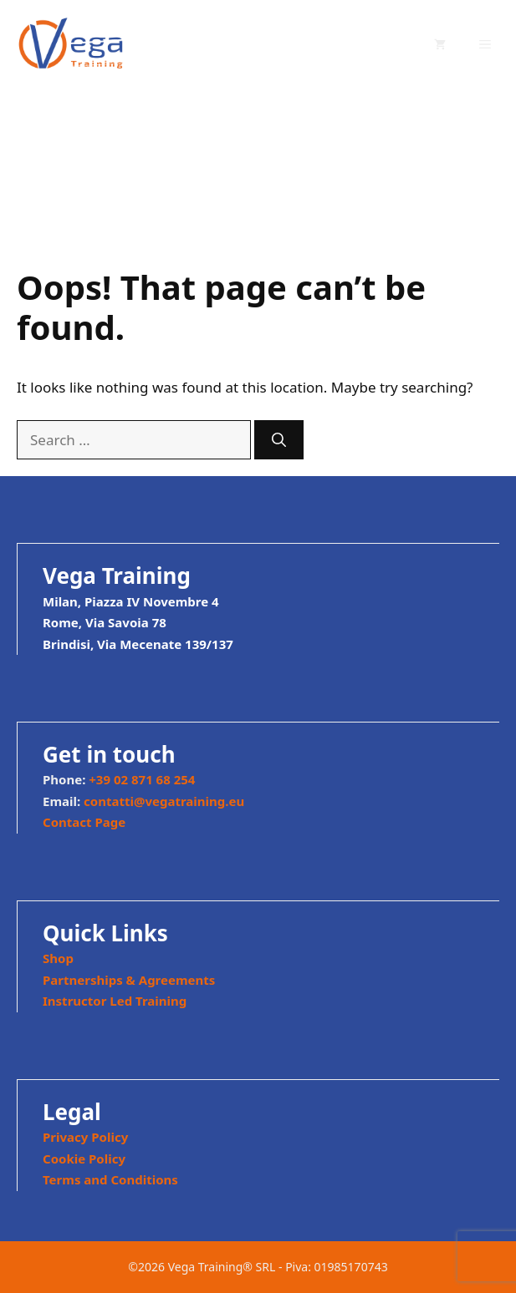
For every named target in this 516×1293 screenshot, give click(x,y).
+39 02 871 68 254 (142, 779)
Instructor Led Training (114, 1000)
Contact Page (84, 822)
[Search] (279, 440)
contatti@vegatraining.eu (164, 801)
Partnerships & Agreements (129, 979)
